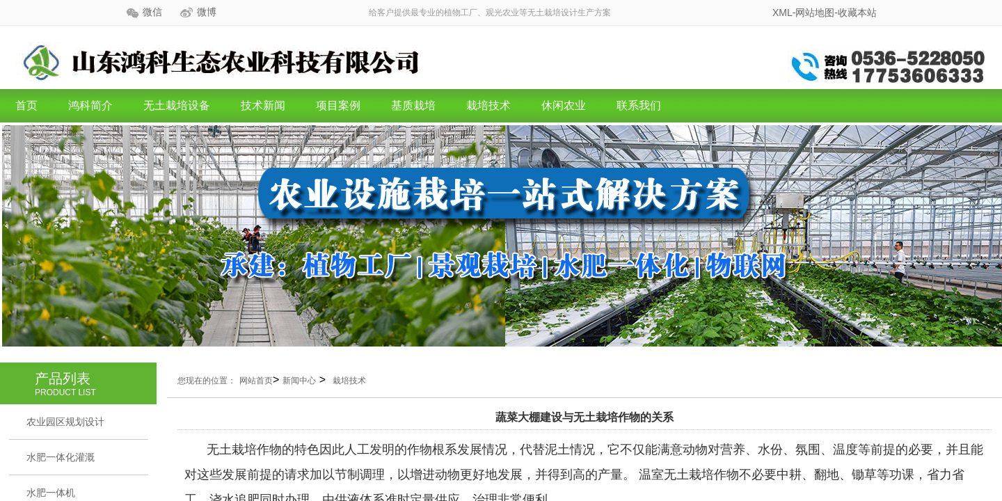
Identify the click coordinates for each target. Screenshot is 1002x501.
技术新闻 (263, 105)
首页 (26, 105)
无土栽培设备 (176, 105)
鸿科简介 (90, 105)
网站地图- (816, 12)
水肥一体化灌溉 (60, 457)
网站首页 (256, 380)
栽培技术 (488, 105)
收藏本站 (857, 12)
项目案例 (338, 105)
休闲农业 (563, 105)
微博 (206, 12)
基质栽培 (413, 105)
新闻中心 (299, 380)
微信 (152, 12)
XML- (783, 12)
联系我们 (639, 105)
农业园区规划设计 (65, 421)
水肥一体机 (50, 492)
